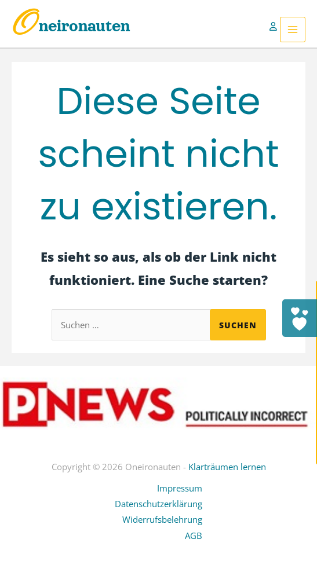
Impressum (179, 488)
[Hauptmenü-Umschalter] (292, 29)
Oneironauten (71, 26)
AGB (193, 535)
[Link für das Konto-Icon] (274, 29)
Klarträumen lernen (227, 466)
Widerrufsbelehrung (162, 519)
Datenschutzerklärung (158, 503)
